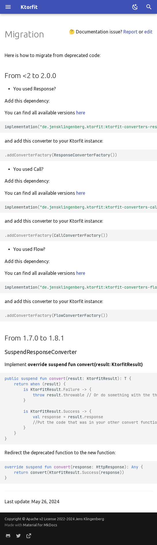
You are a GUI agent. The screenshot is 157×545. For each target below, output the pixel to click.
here (80, 112)
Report (130, 31)
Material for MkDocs (40, 525)
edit (148, 31)
